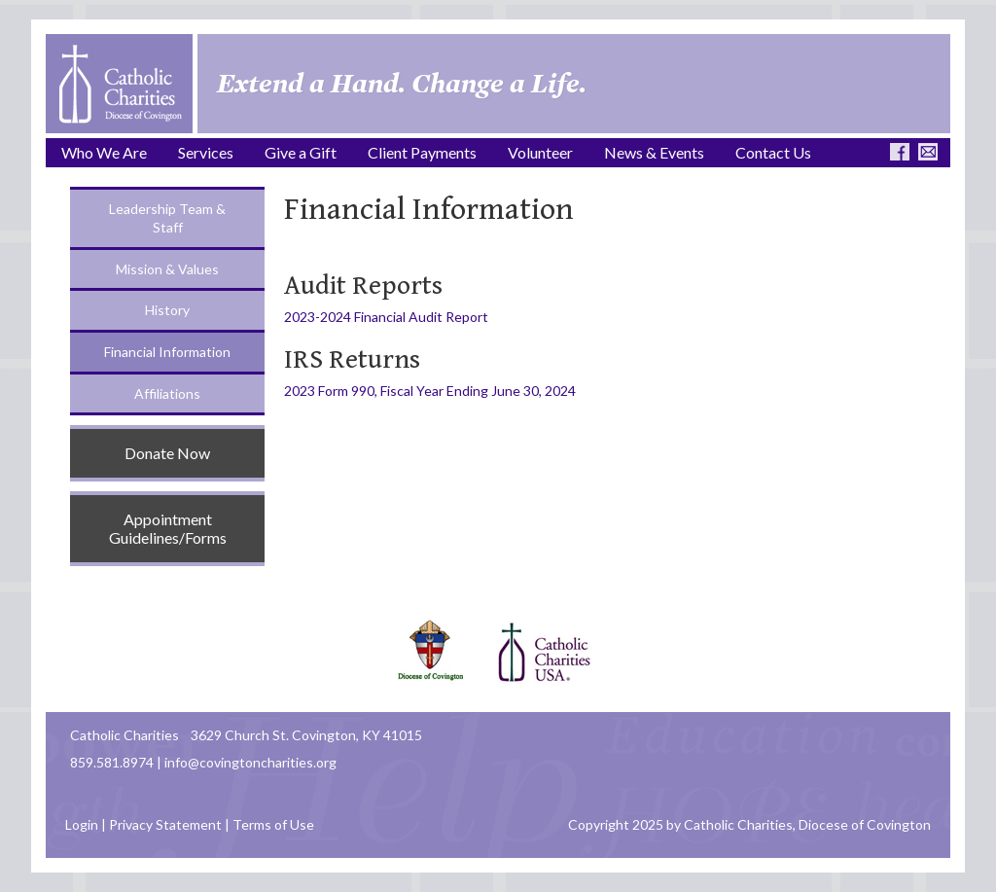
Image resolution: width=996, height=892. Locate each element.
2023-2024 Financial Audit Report (386, 316)
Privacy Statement (165, 824)
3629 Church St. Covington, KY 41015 (306, 735)
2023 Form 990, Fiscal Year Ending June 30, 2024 (430, 390)
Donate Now (167, 453)
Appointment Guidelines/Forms (168, 529)
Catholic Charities (124, 735)
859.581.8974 (112, 762)
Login (81, 824)
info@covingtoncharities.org (250, 762)
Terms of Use (273, 824)
